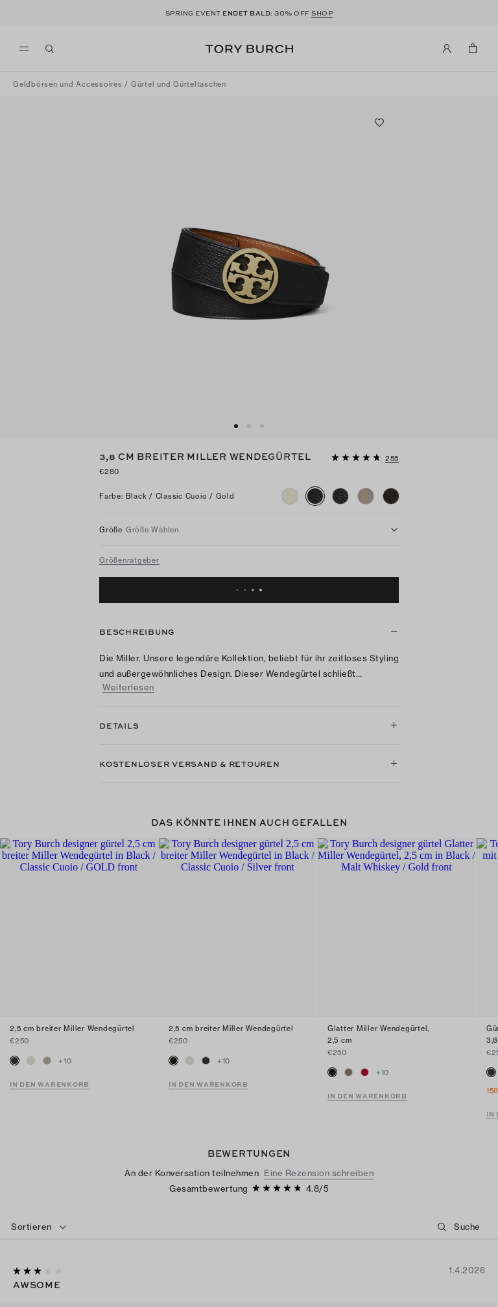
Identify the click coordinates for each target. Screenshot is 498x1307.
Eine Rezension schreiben (319, 1096)
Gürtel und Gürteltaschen (178, 84)
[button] (365, 456)
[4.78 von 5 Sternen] (357, 458)
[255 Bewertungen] (392, 459)
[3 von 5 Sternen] (39, 1195)
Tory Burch (249, 49)
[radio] (290, 496)
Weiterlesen (128, 687)
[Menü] (27, 49)
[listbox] (249, 529)
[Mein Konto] (447, 49)
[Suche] (469, 1150)
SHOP (322, 12)
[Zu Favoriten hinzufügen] (379, 122)
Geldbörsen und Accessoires (68, 84)
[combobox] (39, 1151)
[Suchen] (50, 49)
